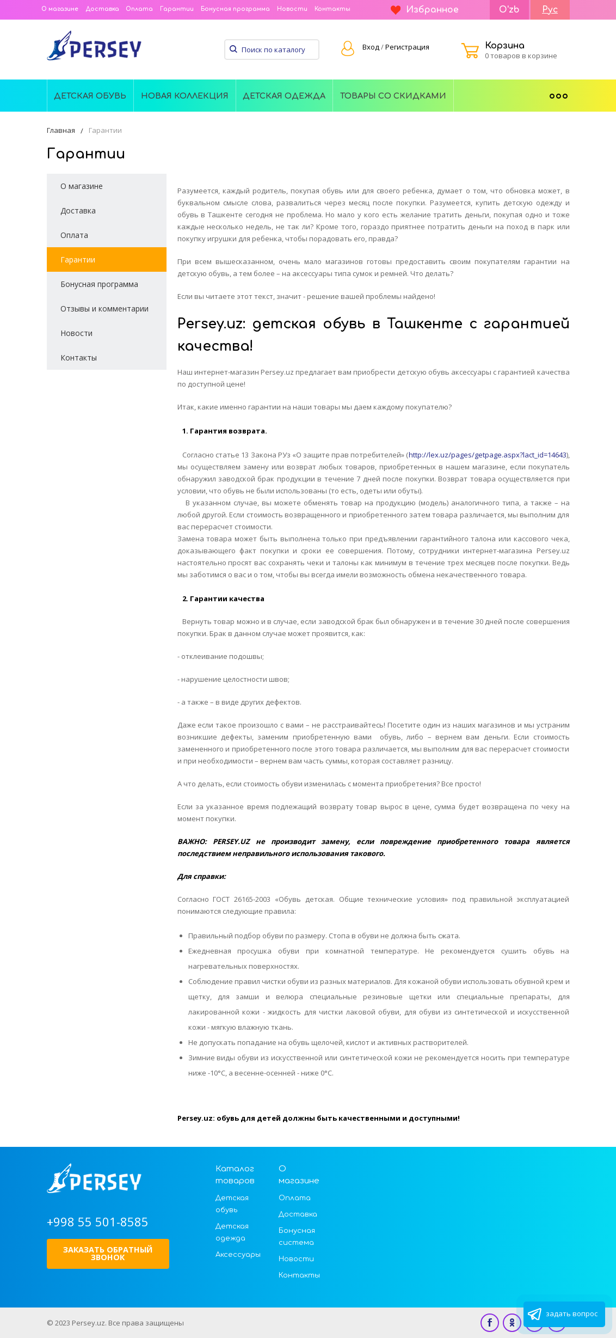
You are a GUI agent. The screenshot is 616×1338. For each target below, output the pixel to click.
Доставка (102, 9)
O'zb (509, 10)
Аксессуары (238, 1254)
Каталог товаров (235, 1175)
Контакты (332, 9)
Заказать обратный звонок (107, 1253)
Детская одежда (284, 95)
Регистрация (407, 47)
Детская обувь (90, 95)
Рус (550, 10)
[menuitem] (90, 95)
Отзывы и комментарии (104, 308)
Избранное (425, 10)
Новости (292, 9)
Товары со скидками (393, 95)
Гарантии (177, 9)
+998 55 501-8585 (98, 1221)
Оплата (139, 9)
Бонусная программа (235, 9)
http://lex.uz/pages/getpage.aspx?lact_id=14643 (487, 455)
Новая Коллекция (185, 95)
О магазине (59, 9)
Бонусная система (297, 1237)
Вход (370, 47)
